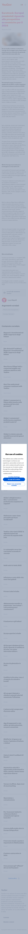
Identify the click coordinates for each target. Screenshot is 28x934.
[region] (14, 467)
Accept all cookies (14, 479)
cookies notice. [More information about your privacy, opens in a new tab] (7, 473)
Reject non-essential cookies (14, 484)
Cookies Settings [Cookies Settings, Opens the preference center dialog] (14, 477)
